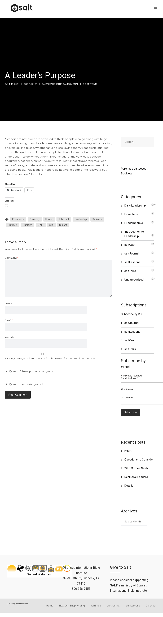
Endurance (18, 219)
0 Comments (90, 84)
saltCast (129, 244)
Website (10, 337)
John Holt (64, 219)
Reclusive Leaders (136, 477)
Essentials (131, 214)
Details (128, 485)
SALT (41, 225)
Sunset (63, 225)
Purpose (12, 225)
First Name (127, 389)
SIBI (51, 225)
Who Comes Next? (136, 468)
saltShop (96, 605)
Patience (97, 219)
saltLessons (132, 262)
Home (49, 605)
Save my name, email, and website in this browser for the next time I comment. (51, 358)
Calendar (151, 605)
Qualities (27, 225)
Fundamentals (133, 223)
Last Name (127, 397)
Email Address (129, 378)
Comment (11, 257)
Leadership (81, 219)
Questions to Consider (139, 459)
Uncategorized (134, 279)
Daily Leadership (52, 84)
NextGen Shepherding (72, 605)
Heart (127, 450)
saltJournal (70, 84)
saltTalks (130, 271)
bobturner (30, 84)
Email (9, 320)
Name (9, 303)
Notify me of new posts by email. (24, 384)
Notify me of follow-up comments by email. (30, 371)
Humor (49, 219)
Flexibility (35, 219)
